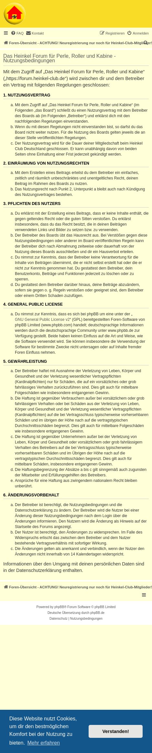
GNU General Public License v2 (42, 319)
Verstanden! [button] (116, 731)
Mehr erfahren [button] (43, 743)
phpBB (59, 607)
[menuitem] (17, 33)
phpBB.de (97, 613)
